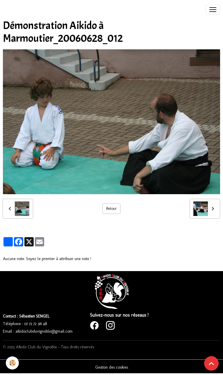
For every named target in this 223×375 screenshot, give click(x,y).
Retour (111, 208)
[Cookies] (12, 362)
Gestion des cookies (111, 367)
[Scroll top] (211, 363)
